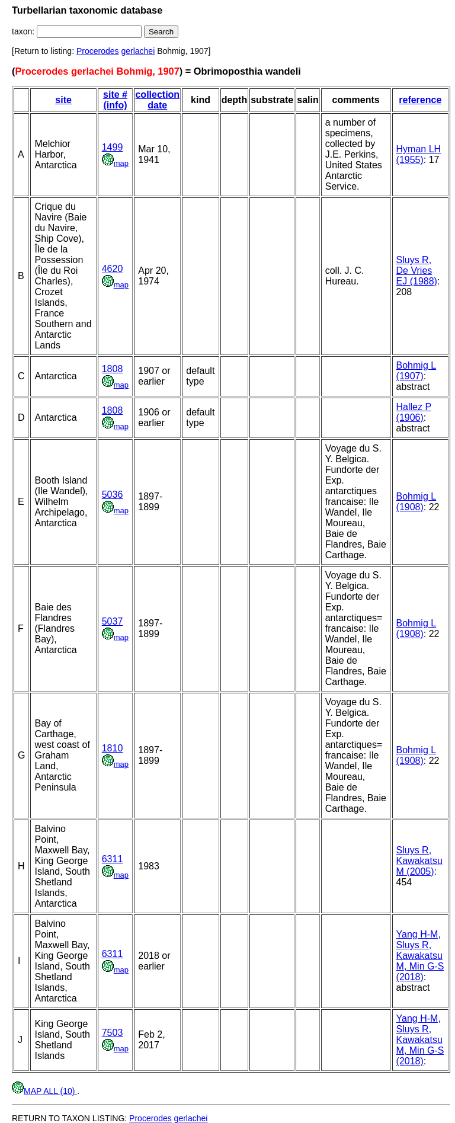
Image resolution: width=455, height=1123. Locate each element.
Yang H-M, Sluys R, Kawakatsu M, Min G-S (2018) (420, 955)
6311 (112, 859)
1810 (112, 748)
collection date (157, 99)
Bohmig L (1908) (416, 501)
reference (420, 100)
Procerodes (97, 51)
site (63, 100)
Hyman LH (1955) (418, 154)
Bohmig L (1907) (416, 370)
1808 (112, 369)
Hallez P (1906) (414, 412)
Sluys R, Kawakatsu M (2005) (419, 860)
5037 (112, 621)
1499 (112, 147)
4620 (112, 269)
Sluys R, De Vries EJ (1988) (416, 270)
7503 (112, 1033)
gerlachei (138, 51)
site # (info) (115, 99)
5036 (112, 494)
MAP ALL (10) (44, 1091)
